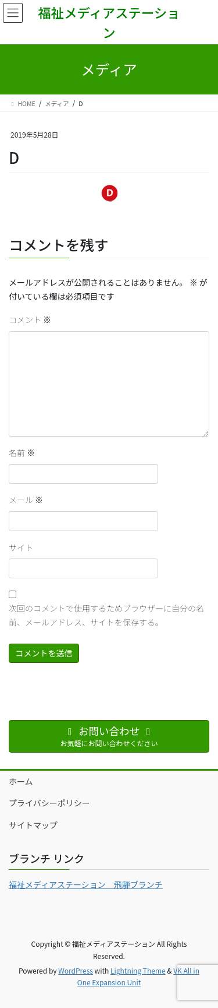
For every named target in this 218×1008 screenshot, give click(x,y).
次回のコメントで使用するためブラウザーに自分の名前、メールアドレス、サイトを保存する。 (106, 615)
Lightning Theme (138, 970)
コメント (30, 319)
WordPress (75, 970)
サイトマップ (33, 825)
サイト (21, 547)
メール (26, 499)
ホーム (21, 781)
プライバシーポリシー (49, 803)
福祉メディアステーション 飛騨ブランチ (86, 884)
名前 (22, 452)
